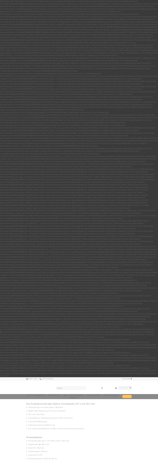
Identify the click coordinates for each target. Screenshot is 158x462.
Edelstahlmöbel (112, 395)
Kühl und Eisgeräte (36, 395)
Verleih (74, 398)
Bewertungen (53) (49, 400)
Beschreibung (32, 400)
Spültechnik (54, 395)
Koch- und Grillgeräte (74, 395)
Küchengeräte (94, 395)
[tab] (32, 400)
